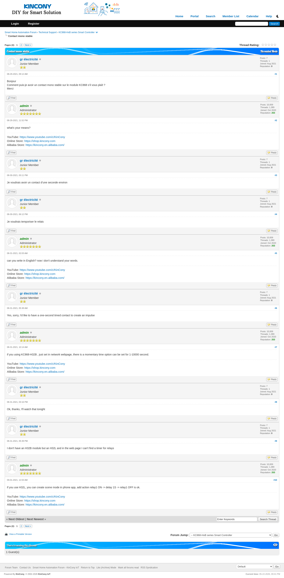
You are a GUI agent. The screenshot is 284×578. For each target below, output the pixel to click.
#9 (276, 441)
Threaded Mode (268, 51)
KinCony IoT (44, 574)
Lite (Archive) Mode (106, 567)
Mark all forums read (128, 567)
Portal (194, 16)
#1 (276, 74)
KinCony (20, 574)
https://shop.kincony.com (39, 141)
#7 (276, 347)
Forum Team (11, 567)
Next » (28, 45)
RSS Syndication (149, 567)
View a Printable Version (20, 534)
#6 (276, 308)
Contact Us (25, 567)
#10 (275, 480)
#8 (276, 402)
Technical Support (48, 32)
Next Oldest (16, 519)
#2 (276, 120)
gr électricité (29, 59)
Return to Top (88, 567)
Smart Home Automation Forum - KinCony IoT (56, 567)
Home (179, 16)
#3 (276, 175)
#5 (276, 253)
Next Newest (35, 519)
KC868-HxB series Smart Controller (76, 32)
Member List (230, 16)
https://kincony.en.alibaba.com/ (45, 144)
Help (269, 16)
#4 (276, 214)
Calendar (253, 16)
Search (210, 16)
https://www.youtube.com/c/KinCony (42, 137)
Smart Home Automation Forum (21, 32)
